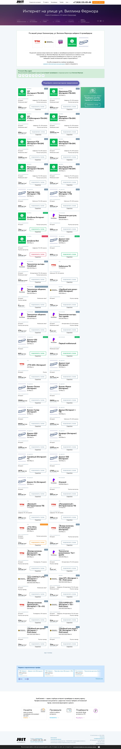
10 (43, 75)
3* (19, 75)
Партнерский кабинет (56, 739)
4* (26, 75)
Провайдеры (54, 2)
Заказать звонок (98, 2)
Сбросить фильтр (85, 22)
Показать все (99, 678)
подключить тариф (37, 106)
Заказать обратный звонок (36, 741)
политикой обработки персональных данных (84, 747)
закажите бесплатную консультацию (54, 64)
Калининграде (72, 15)
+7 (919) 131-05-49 (82, 2)
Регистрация (54, 737)
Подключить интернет (35, 2)
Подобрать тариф (92, 104)
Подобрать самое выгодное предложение (60, 83)
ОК (99, 747)
